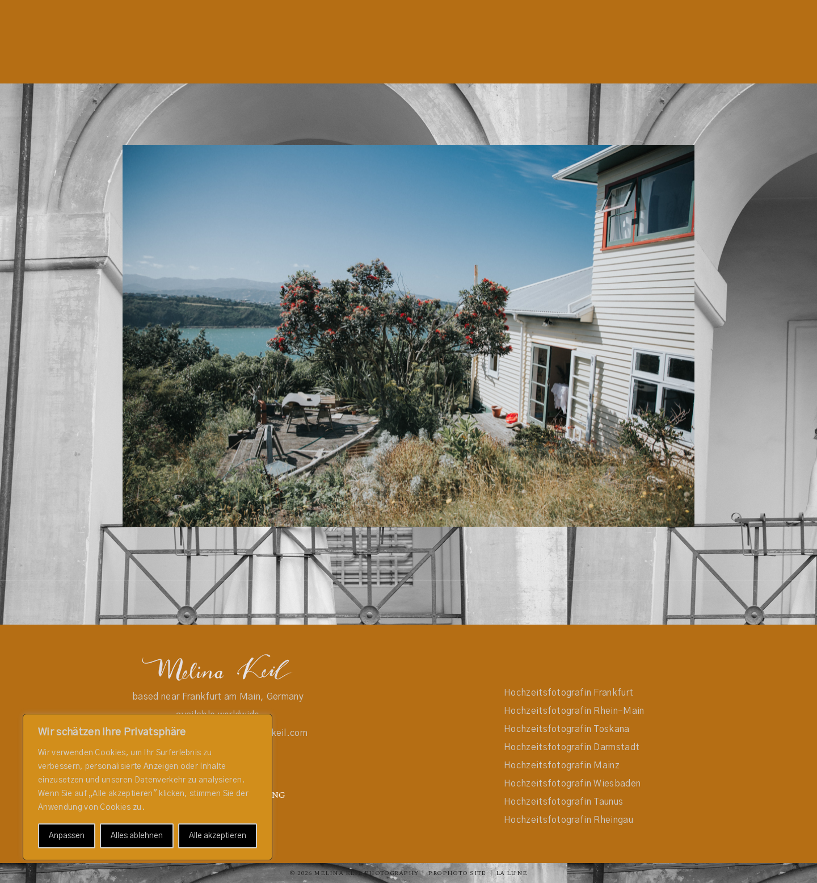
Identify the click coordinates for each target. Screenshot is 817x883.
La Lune (512, 873)
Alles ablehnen (137, 836)
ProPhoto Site (457, 873)
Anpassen (67, 836)
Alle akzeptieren (217, 836)
